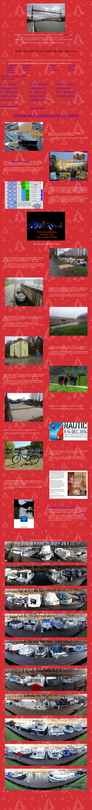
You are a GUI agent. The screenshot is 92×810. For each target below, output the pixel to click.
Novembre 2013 (11, 65)
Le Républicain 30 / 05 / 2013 (38, 84)
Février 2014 (71, 65)
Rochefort (66, 34)
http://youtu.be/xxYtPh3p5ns (37, 108)
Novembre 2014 (11, 72)
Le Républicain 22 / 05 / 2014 (9, 96)
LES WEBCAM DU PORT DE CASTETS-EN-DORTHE (46, 115)
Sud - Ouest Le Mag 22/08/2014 (65, 96)
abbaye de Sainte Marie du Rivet (19, 161)
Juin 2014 (70, 67)
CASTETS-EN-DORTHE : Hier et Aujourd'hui (13, 76)
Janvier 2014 (52, 65)
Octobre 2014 (71, 70)
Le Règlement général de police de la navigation (62, 507)
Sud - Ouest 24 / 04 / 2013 (8, 84)
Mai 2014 (52, 67)
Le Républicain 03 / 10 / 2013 (9, 92)
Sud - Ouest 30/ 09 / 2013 (63, 88)
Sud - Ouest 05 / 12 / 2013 (37, 92)
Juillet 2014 (10, 70)
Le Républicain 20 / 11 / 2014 (38, 100)
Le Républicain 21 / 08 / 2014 (9, 100)
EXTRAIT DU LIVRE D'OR (9, 106)
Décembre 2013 (27, 65)
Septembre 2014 (53, 70)
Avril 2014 (26, 67)
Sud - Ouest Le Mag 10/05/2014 (65, 92)
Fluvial (83, 512)
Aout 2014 (26, 70)
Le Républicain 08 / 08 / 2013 (64, 84)
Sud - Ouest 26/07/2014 (36, 96)
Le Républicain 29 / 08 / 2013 (9, 88)
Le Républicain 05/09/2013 (37, 88)
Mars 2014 (10, 67)
